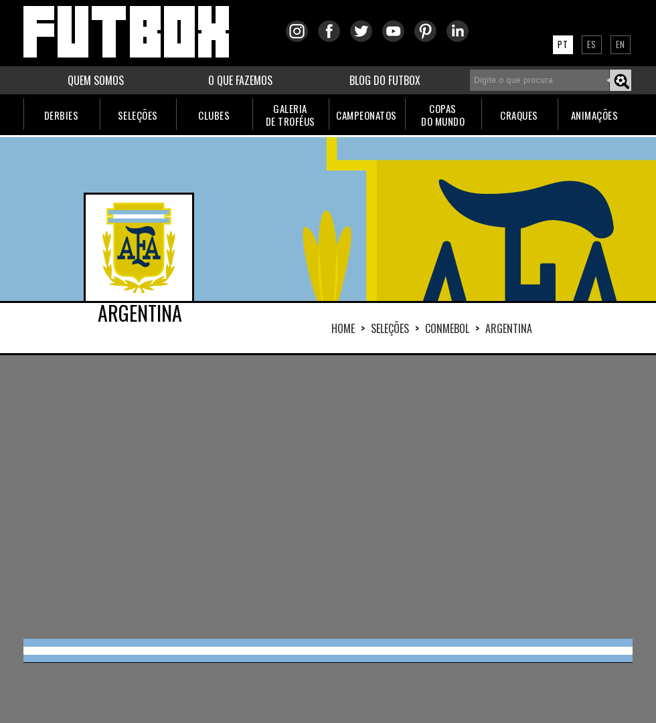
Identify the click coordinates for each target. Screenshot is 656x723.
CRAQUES (519, 115)
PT (563, 44)
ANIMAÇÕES (595, 115)
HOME (343, 328)
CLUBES (214, 115)
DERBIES (61, 115)
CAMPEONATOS (366, 115)
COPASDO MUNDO (443, 114)
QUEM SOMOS (96, 80)
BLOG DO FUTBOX (384, 80)
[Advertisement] (246, 495)
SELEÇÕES (138, 115)
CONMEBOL (447, 328)
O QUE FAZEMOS (240, 80)
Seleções (390, 328)
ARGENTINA (508, 328)
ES (591, 44)
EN (620, 44)
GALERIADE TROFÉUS (290, 114)
